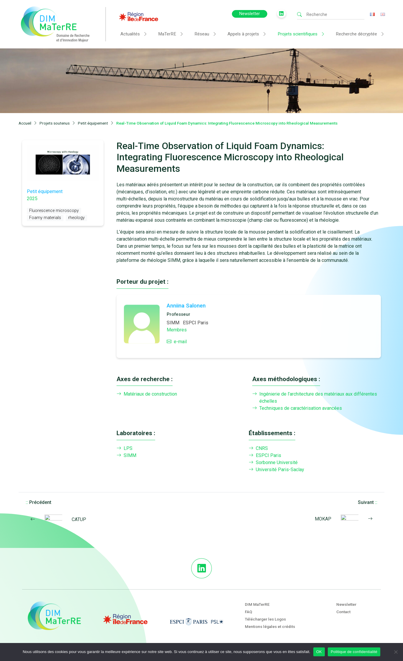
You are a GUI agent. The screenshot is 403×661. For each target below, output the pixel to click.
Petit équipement (45, 191)
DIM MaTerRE (257, 604)
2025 (32, 198)
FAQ (248, 611)
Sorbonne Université (273, 462)
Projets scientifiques (297, 34)
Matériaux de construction (147, 394)
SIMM (126, 455)
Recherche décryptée (356, 34)
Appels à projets (243, 34)
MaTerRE (167, 34)
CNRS (258, 448)
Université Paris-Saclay (276, 469)
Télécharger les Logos (265, 619)
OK (319, 651)
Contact (343, 611)
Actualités (130, 34)
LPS (124, 448)
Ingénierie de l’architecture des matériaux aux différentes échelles (314, 398)
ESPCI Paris (265, 455)
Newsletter (249, 13)
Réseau (201, 34)
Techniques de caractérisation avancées (297, 408)
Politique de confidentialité (354, 651)
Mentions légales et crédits (270, 626)
